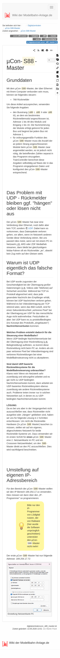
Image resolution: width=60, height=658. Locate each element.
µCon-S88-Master (12, 28)
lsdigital (34, 36)
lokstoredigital (50, 39)
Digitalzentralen (34, 25)
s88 (44, 36)
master (53, 36)
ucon (37, 39)
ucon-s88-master (20, 36)
